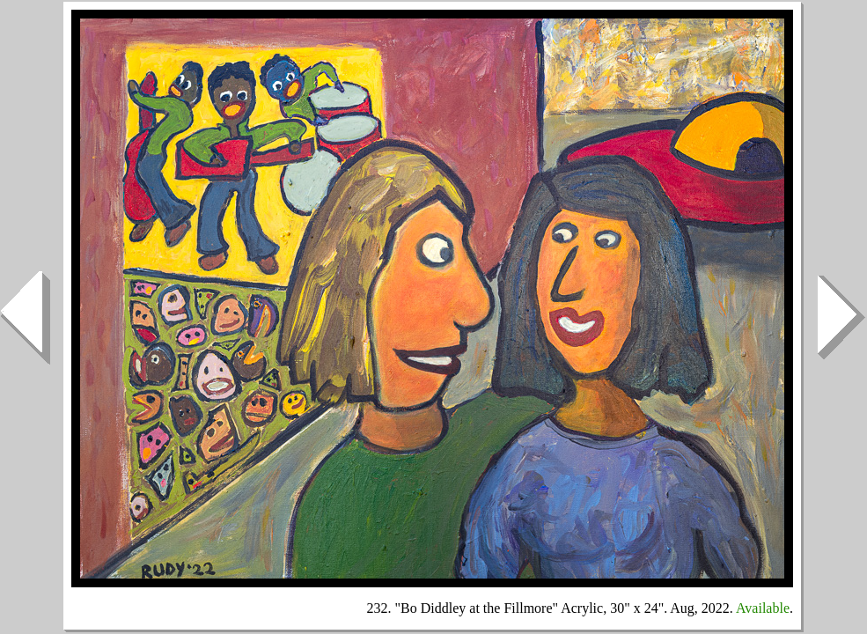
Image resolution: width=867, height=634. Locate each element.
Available (763, 608)
